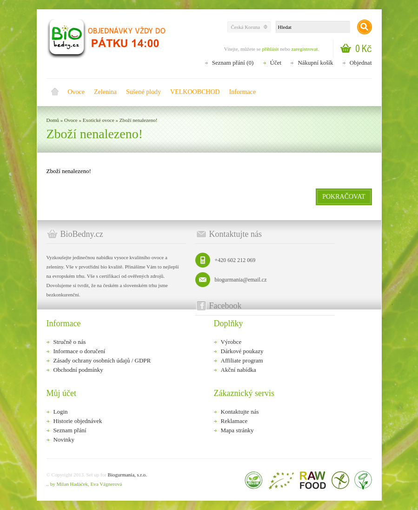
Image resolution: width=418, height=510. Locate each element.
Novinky (64, 439)
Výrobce (231, 341)
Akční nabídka (238, 369)
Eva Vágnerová (105, 484)
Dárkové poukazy (242, 351)
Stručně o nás (69, 341)
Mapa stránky (237, 430)
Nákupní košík (315, 62)
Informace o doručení (79, 351)
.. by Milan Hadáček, (67, 484)
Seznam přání (69, 430)
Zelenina (105, 91)
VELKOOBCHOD (195, 91)
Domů (54, 92)
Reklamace (234, 420)
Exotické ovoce (98, 120)
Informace (242, 91)
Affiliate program (242, 360)
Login (60, 411)
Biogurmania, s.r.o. (127, 474)
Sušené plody (143, 91)
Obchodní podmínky (78, 369)
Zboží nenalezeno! (138, 120)
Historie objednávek (77, 420)
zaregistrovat (304, 49)
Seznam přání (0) (233, 62)
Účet (276, 62)
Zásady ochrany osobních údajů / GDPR (102, 360)
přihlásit (270, 49)
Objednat (361, 62)
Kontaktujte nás (240, 411)
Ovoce (76, 91)
